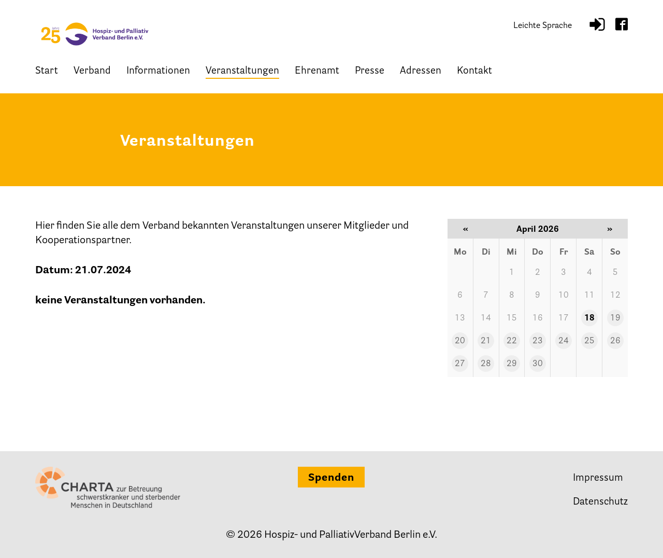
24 (563, 341)
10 (563, 295)
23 (537, 341)
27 (460, 364)
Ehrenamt (317, 71)
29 (512, 364)
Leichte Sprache (542, 26)
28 (486, 364)
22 (512, 341)
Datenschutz (600, 502)
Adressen (420, 71)
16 (537, 318)
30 (537, 364)
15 (512, 318)
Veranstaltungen (242, 71)
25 (589, 341)
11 (589, 295)
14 (486, 318)
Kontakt (474, 71)
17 (563, 318)
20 (460, 341)
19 (615, 318)
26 (615, 341)
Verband (92, 71)
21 (486, 341)
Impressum (598, 478)
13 (460, 318)
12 (615, 295)
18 (589, 318)
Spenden (331, 478)
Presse (369, 71)
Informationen (158, 71)
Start (46, 71)
